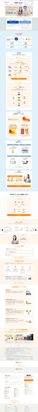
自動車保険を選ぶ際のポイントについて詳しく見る (11, 315)
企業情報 (28, 1)
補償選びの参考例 (16, 411)
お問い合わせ (25, 1)
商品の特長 (6, 407)
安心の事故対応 (25, 407)
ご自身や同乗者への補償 (17, 409)
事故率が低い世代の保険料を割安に (8, 408)
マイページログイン (21, 26)
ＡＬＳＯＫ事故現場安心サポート (27, 408)
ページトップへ (32, 396)
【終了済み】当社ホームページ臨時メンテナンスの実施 (14, 379)
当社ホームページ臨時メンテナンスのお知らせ (13, 378)
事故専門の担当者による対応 (26, 409)
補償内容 (15, 407)
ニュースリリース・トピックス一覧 (20, 382)
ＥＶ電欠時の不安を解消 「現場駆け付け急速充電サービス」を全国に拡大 (16, 384)
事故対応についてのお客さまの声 (27, 411)
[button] (7, 4)
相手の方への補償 (16, 408)
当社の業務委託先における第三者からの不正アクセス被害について (15, 385)
